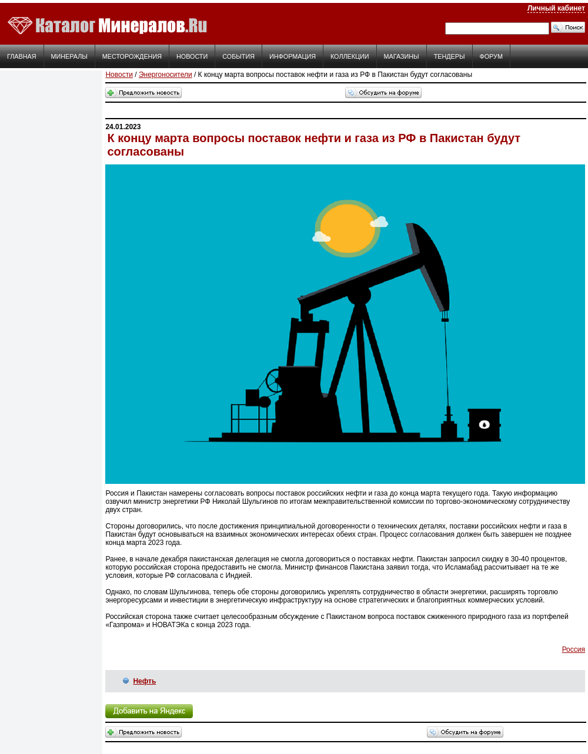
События (238, 56)
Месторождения (132, 56)
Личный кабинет (556, 8)
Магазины (401, 56)
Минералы (69, 56)
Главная (21, 56)
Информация (292, 56)
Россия (573, 649)
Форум (491, 56)
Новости (192, 56)
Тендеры (449, 56)
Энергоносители (165, 74)
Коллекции (349, 56)
